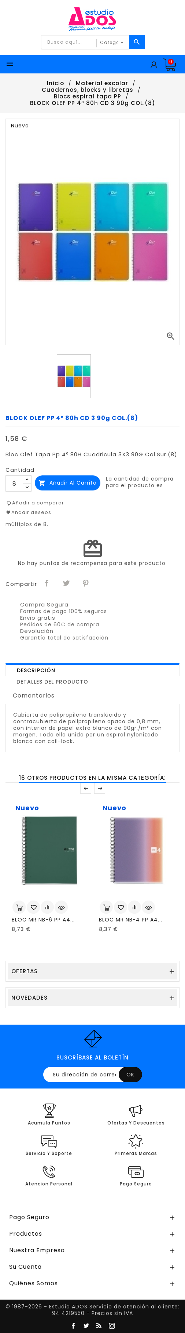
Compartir (47, 583)
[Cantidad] (14, 483)
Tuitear (66, 583)
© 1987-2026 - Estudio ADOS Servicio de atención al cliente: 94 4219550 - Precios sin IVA (92, 1310)
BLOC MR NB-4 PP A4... (130, 919)
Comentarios (34, 695)
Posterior (99, 788)
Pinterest (86, 583)
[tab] (92, 669)
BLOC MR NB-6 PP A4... (43, 919)
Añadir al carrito (67, 483)
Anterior (85, 788)
